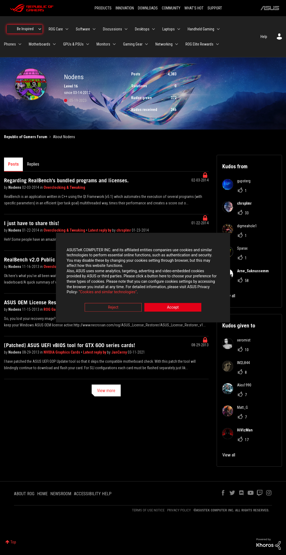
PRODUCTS (103, 8)
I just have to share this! (31, 223)
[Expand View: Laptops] (178, 29)
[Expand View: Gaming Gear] (146, 44)
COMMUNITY (171, 8)
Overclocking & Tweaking (64, 187)
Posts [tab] (13, 164)
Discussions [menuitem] (112, 29)
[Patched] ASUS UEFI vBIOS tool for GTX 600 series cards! (69, 345)
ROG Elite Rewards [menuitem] (199, 44)
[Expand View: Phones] (20, 44)
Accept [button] (173, 307)
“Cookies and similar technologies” (108, 292)
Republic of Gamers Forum (25, 137)
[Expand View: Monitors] (114, 44)
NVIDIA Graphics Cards (62, 352)
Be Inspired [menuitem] (25, 29)
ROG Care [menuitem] (56, 29)
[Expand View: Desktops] (153, 29)
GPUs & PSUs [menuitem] (73, 44)
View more (106, 390)
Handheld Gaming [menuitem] (201, 29)
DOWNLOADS (148, 8)
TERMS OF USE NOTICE (148, 510)
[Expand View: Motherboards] (54, 44)
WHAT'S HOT (193, 8)
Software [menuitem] (83, 29)
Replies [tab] (33, 164)
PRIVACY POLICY (179, 510)
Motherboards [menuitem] (39, 44)
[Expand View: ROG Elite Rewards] (217, 44)
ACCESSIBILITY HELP (93, 493)
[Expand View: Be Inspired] (39, 29)
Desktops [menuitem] (142, 29)
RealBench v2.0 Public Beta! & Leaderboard (53, 259)
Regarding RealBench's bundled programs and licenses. (66, 180)
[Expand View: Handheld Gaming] (218, 29)
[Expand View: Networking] (176, 44)
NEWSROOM (60, 493)
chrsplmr (124, 230)
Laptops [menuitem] (168, 29)
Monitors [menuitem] (103, 44)
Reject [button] (113, 307)
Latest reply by (100, 230)
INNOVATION (125, 8)
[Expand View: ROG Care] (67, 29)
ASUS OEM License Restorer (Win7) (44, 302)
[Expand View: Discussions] (126, 29)
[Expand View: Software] (94, 29)
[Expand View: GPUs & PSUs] (87, 44)
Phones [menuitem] (10, 44)
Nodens (15, 187)
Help (263, 36)
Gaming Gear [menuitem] (132, 44)
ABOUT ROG (24, 493)
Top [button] (13, 542)
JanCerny (119, 352)
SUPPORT (215, 8)
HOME (42, 493)
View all (228, 455)
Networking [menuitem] (164, 44)
